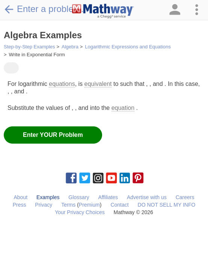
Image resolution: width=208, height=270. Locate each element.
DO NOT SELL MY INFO (167, 205)
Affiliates (108, 197)
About (20, 197)
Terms (68, 205)
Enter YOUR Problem (53, 135)
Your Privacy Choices (80, 212)
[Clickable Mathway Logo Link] (103, 11)
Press (19, 205)
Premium (89, 205)
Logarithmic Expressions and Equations (127, 47)
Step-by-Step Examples (29, 47)
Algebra (70, 47)
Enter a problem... (46, 9)
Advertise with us (147, 197)
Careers (185, 197)
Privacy (43, 205)
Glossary (78, 197)
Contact (119, 205)
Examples (47, 197)
